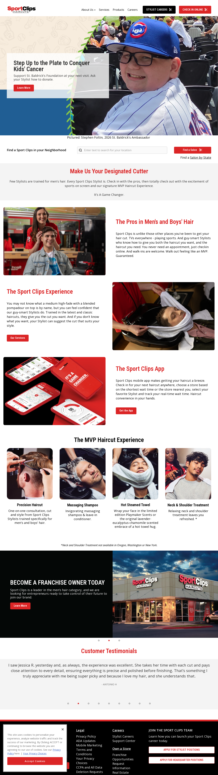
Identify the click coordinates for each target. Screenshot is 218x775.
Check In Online (195, 9)
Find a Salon (192, 150)
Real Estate (120, 772)
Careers (133, 10)
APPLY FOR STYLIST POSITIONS (182, 749)
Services (104, 10)
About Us (87, 10)
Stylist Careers (159, 9)
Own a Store (121, 749)
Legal (80, 730)
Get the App (126, 410)
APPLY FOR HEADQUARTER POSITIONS (181, 760)
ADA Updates (86, 741)
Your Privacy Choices (34, 753)
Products (118, 10)
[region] (35, 748)
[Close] (62, 729)
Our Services (17, 337)
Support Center (123, 741)
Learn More (23, 88)
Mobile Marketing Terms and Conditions (89, 749)
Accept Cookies (35, 761)
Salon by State (200, 157)
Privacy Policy (86, 736)
